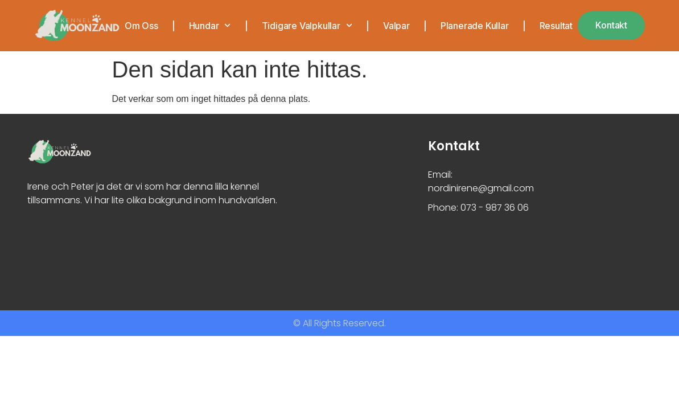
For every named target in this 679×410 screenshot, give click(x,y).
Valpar (395, 25)
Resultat (555, 25)
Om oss (141, 25)
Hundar (209, 25)
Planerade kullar (474, 25)
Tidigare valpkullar (306, 25)
